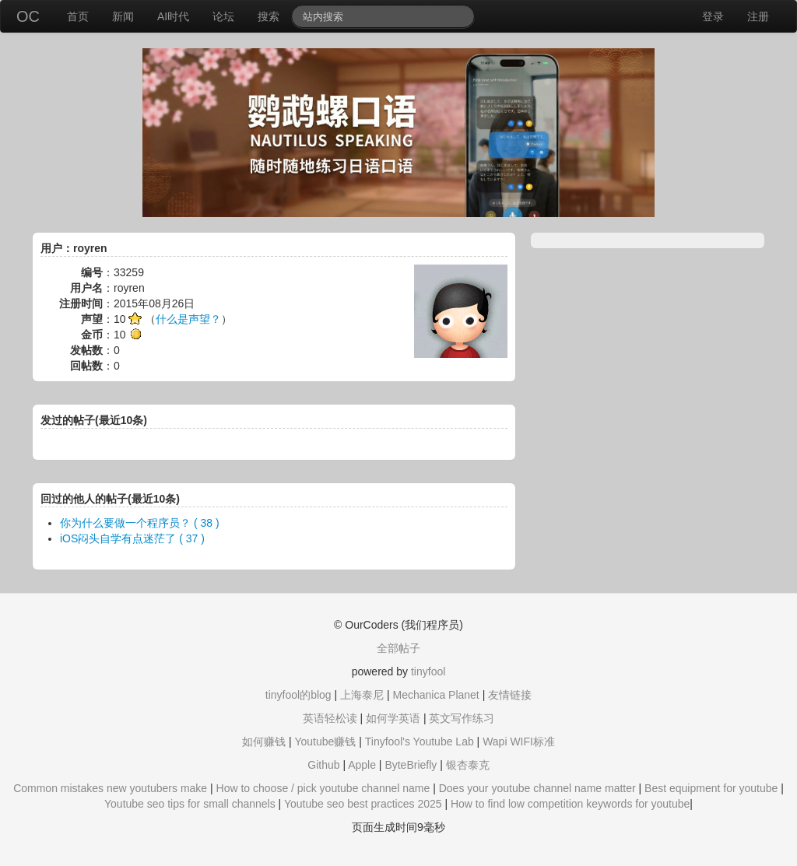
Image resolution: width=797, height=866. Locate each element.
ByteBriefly (410, 765)
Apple (362, 765)
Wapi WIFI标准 (519, 741)
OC (28, 16)
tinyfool (428, 671)
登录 (713, 16)
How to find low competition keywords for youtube (570, 804)
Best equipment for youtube (711, 788)
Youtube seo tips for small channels (190, 804)
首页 (78, 16)
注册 (758, 16)
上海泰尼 (362, 695)
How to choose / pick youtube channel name (323, 788)
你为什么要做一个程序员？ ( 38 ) (139, 523)
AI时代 (173, 16)
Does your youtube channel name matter (537, 788)
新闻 (123, 16)
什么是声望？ (188, 319)
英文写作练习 (461, 718)
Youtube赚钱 (325, 741)
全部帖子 (398, 648)
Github (323, 765)
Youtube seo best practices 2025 (363, 804)
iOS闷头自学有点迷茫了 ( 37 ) (132, 538)
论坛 (223, 16)
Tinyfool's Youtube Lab (419, 741)
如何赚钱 (264, 741)
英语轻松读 (330, 718)
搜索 (268, 16)
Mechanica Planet (435, 695)
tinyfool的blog (298, 695)
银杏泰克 (468, 765)
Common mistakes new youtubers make (110, 788)
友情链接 (510, 695)
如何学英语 (393, 718)
